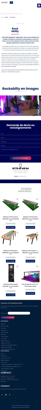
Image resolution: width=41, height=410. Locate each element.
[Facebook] (2, 394)
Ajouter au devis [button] (10, 223)
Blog (21, 13)
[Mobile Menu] (11, 2)
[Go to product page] (10, 206)
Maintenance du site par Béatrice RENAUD (21, 407)
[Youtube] (5, 394)
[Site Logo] (4, 3)
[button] (39, 5)
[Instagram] (9, 394)
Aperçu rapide (10, 227)
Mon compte (3, 13)
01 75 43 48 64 (11, 376)
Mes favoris (10, 13)
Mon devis (16, 13)
